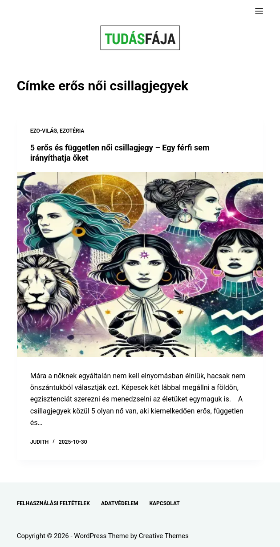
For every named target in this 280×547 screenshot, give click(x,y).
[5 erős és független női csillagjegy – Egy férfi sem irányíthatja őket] (140, 264)
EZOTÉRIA (72, 131)
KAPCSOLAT (164, 503)
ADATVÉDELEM (119, 503)
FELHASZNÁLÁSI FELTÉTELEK (53, 503)
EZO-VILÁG (43, 131)
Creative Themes (164, 536)
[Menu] (259, 11)
